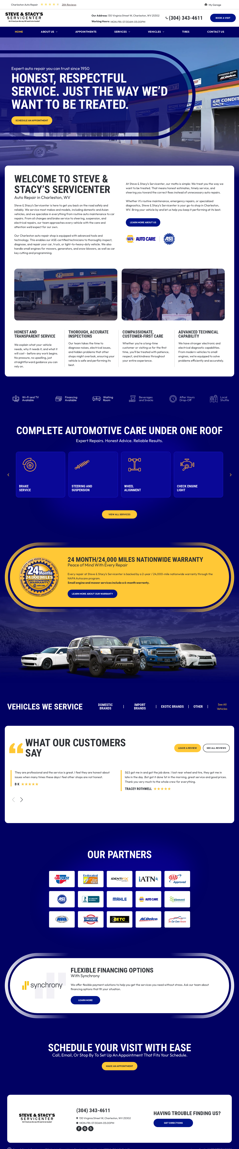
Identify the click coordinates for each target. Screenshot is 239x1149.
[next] (230, 474)
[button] (21, 799)
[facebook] (79, 1129)
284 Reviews (69, 4)
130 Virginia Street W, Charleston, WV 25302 (133, 15)
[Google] (85, 1129)
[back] (8, 474)
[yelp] (90, 1129)
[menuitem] (19, 32)
